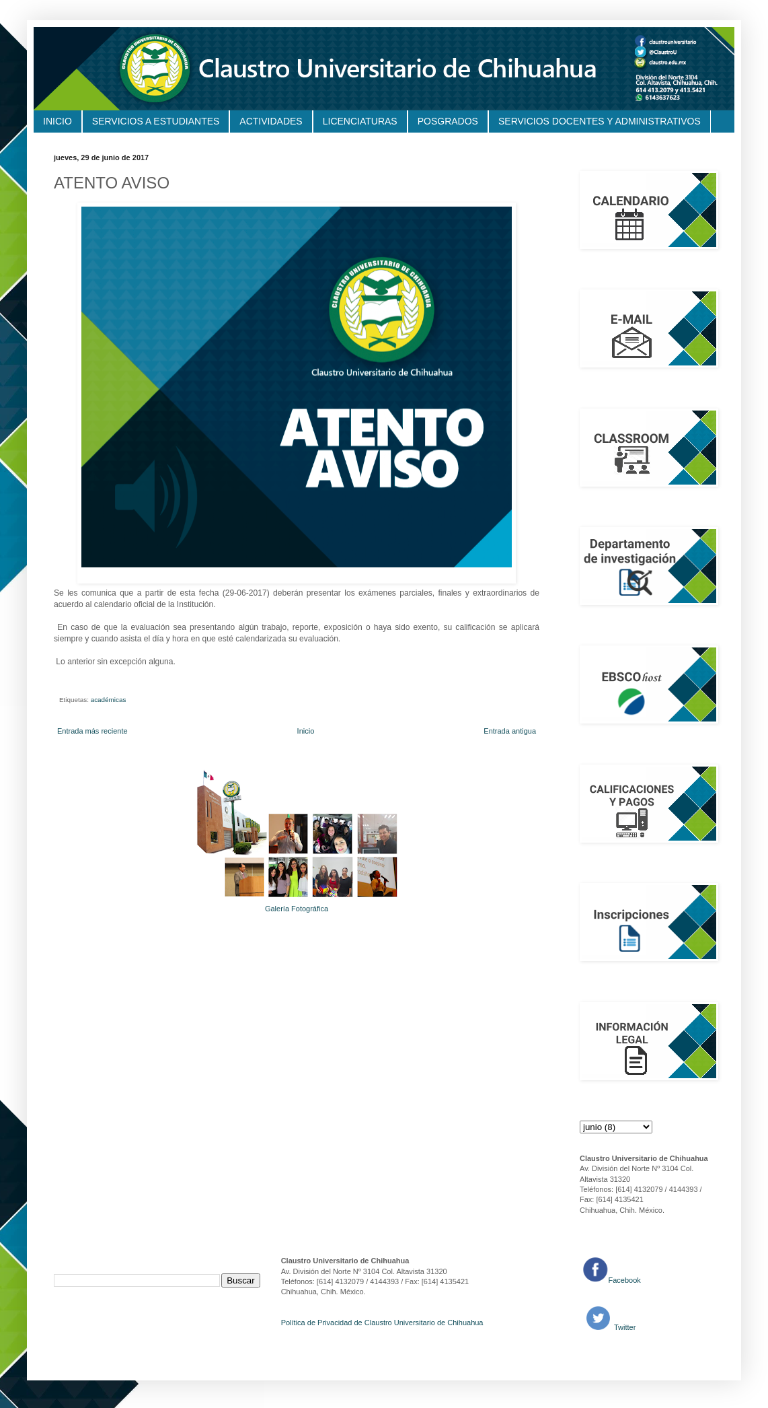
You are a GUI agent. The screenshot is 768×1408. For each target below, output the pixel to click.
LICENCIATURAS (360, 121)
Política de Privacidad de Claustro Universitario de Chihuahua (382, 1322)
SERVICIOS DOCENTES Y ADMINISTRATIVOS (599, 121)
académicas (108, 699)
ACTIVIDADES (270, 121)
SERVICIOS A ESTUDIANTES (156, 121)
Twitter (624, 1327)
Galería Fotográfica (296, 909)
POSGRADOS (448, 121)
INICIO (57, 121)
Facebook (625, 1280)
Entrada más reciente (92, 731)
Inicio (306, 731)
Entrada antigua (510, 731)
